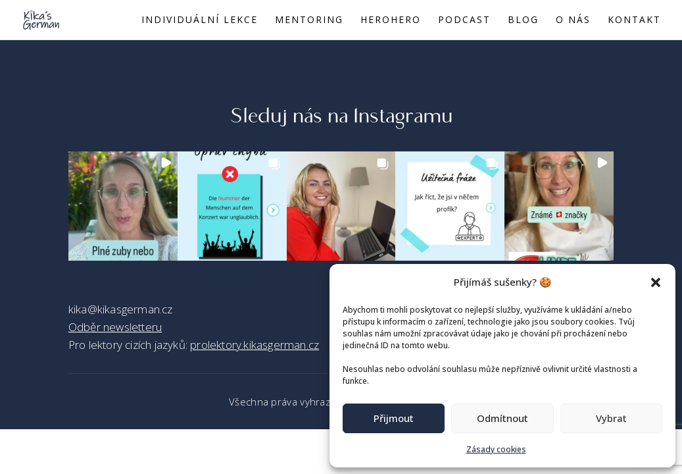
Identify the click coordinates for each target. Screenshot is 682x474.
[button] (655, 282)
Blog (523, 20)
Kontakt (634, 20)
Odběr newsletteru (115, 326)
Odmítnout (502, 418)
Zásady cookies (496, 449)
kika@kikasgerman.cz (120, 309)
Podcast (464, 20)
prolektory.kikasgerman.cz (254, 344)
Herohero (390, 20)
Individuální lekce (199, 20)
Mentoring (309, 20)
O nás (573, 20)
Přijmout (394, 418)
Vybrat (611, 418)
